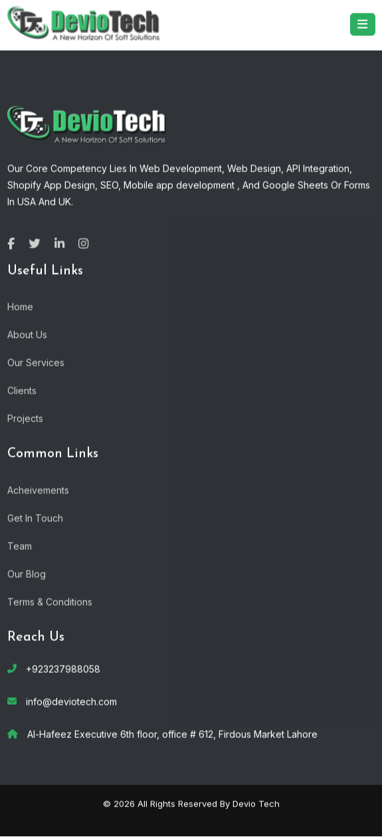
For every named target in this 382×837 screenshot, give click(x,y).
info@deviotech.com (71, 701)
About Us (27, 334)
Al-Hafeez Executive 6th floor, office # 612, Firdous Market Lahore (172, 733)
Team (19, 545)
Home (20, 306)
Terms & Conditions (49, 601)
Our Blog (26, 573)
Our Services (35, 362)
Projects (25, 417)
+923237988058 (63, 668)
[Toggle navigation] (362, 24)
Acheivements (38, 489)
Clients (22, 390)
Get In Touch (35, 517)
